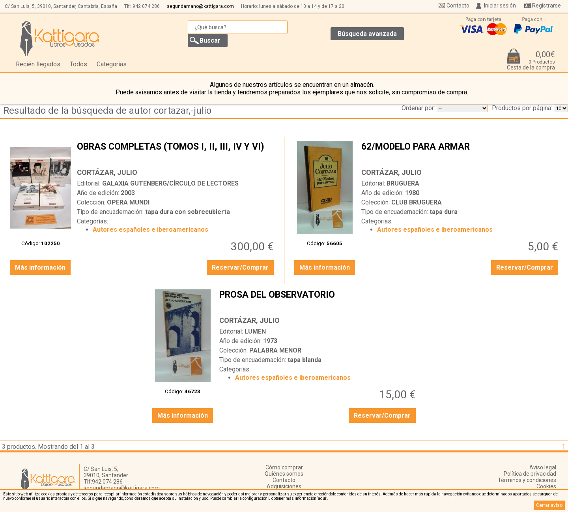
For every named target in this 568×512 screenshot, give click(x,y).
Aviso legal (542, 467)
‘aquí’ (322, 498)
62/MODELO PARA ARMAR (460, 152)
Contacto (458, 5)
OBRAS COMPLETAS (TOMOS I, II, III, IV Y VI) (176, 152)
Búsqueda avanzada (367, 34)
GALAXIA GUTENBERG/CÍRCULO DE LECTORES (170, 183)
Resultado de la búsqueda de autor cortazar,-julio (107, 110)
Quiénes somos (284, 474)
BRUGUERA (403, 183)
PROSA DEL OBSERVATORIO (318, 300)
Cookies (546, 486)
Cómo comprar (284, 467)
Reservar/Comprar (240, 267)
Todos (78, 64)
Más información (40, 267)
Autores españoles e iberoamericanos (150, 229)
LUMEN (255, 331)
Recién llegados (38, 64)
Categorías (112, 64)
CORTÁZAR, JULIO (107, 172)
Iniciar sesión (500, 5)
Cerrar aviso (549, 505)
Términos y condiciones (527, 480)
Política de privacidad (530, 474)
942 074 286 (146, 6)
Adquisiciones (284, 486)
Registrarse (546, 5)
